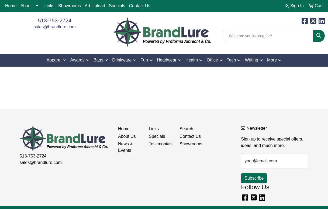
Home (11, 6)
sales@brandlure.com (55, 27)
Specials (117, 6)
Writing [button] (251, 60)
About (26, 6)
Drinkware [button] (122, 60)
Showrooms (69, 6)
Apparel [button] (54, 60)
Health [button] (191, 60)
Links (49, 6)
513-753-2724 (55, 20)
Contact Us (139, 6)
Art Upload (95, 6)
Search (186, 128)
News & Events (125, 147)
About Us (127, 136)
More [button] (272, 60)
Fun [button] (144, 60)
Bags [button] (98, 60)
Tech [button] (231, 60)
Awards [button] (77, 60)
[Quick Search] (267, 36)
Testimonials (160, 144)
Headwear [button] (167, 60)
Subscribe (254, 178)
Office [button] (212, 60)
